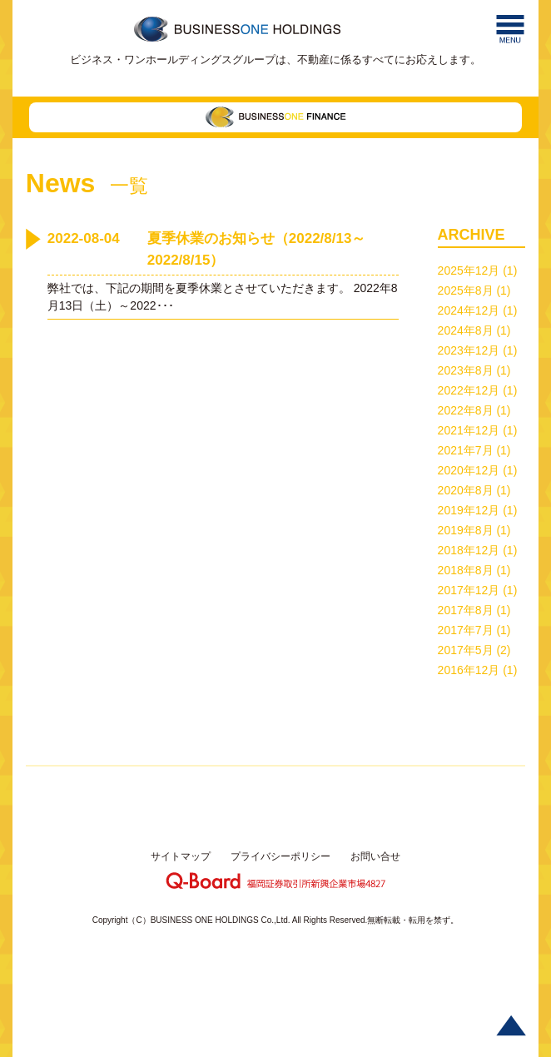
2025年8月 (466, 290)
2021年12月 (469, 430)
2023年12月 (469, 350)
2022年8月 (466, 410)
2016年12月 (469, 670)
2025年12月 (469, 270)
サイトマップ (181, 856)
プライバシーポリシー (280, 856)
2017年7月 (466, 630)
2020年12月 (469, 470)
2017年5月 (466, 650)
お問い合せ (375, 856)
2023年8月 (466, 370)
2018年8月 (466, 570)
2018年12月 (469, 550)
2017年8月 (466, 610)
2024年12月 (469, 310)
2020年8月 (466, 490)
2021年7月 (466, 450)
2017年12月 (469, 590)
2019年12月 (469, 510)
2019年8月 (466, 530)
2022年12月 (469, 390)
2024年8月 (466, 330)
